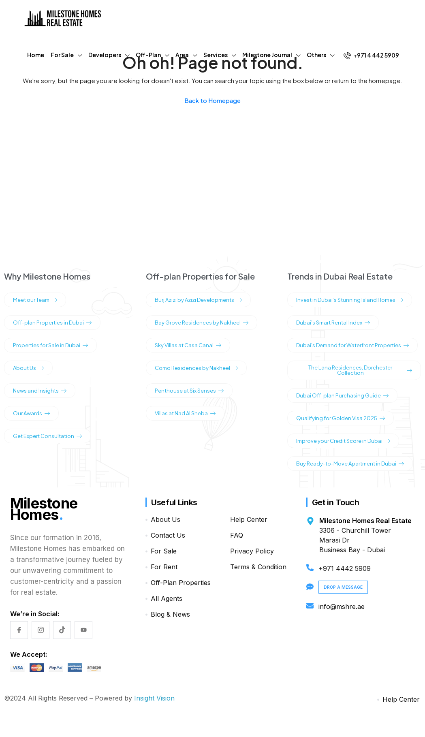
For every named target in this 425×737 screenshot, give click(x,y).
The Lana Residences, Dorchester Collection (360, 370)
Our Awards (31, 413)
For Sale (62, 54)
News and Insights (39, 390)
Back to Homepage (212, 100)
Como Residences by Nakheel (196, 368)
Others (316, 54)
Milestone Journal (267, 54)
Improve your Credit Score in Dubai (343, 441)
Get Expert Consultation (47, 436)
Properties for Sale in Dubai (50, 345)
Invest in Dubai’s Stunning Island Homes (349, 300)
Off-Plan (148, 54)
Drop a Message (343, 587)
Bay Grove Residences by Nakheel (201, 322)
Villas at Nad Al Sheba (185, 413)
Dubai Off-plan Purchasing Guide (342, 395)
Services (215, 54)
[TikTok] (62, 630)
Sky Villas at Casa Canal (188, 345)
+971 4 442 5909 (371, 55)
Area (182, 54)
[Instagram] (40, 630)
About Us (28, 368)
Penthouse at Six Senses (189, 390)
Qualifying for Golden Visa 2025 (340, 418)
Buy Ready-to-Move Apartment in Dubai (350, 463)
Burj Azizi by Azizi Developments (198, 300)
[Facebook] (19, 630)
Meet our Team (35, 300)
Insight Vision (154, 698)
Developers (104, 54)
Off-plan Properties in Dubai (52, 322)
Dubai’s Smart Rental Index (333, 322)
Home (35, 54)
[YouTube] (83, 630)
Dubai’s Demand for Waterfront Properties (352, 345)
